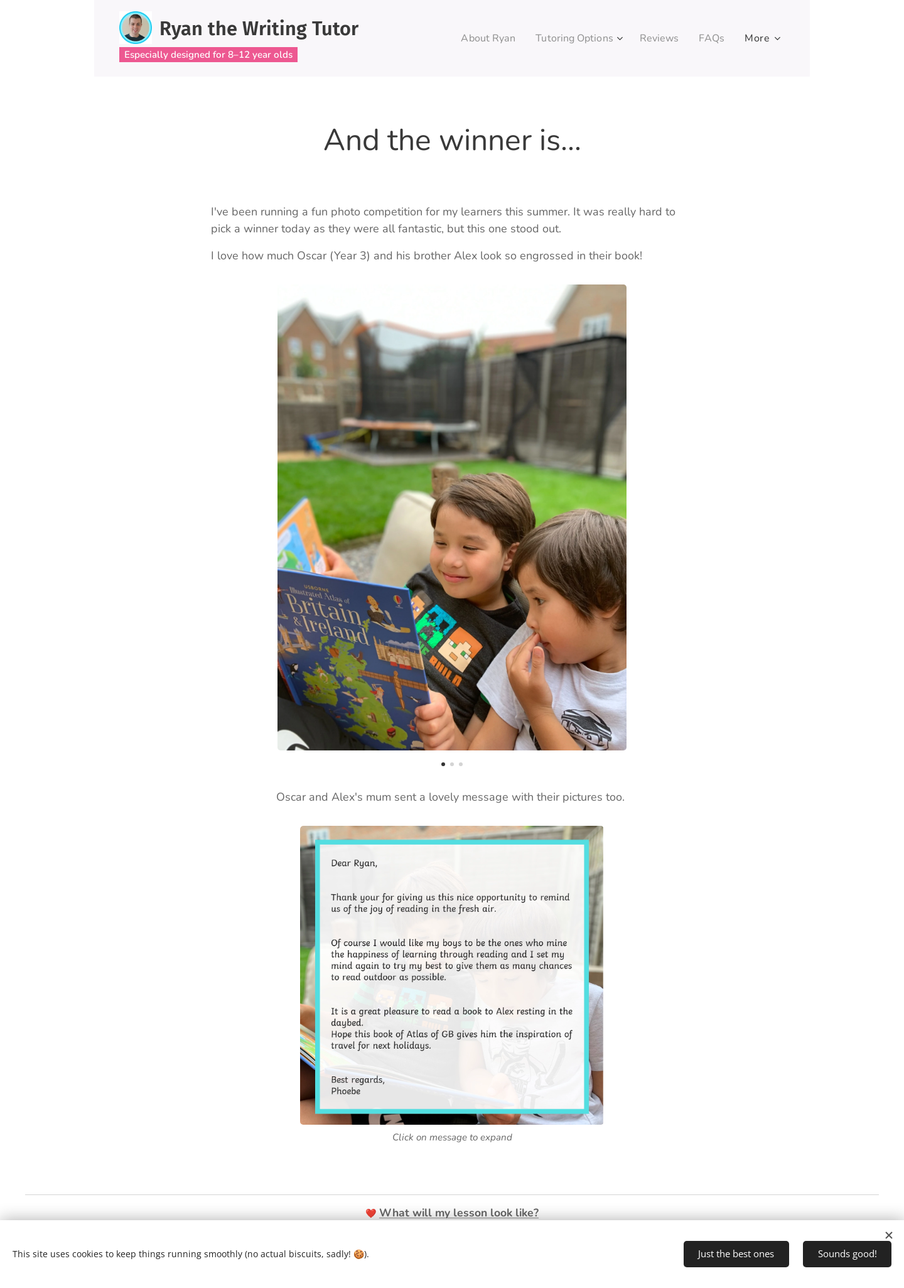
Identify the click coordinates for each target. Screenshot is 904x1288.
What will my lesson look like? (459, 1212)
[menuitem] (477, 38)
